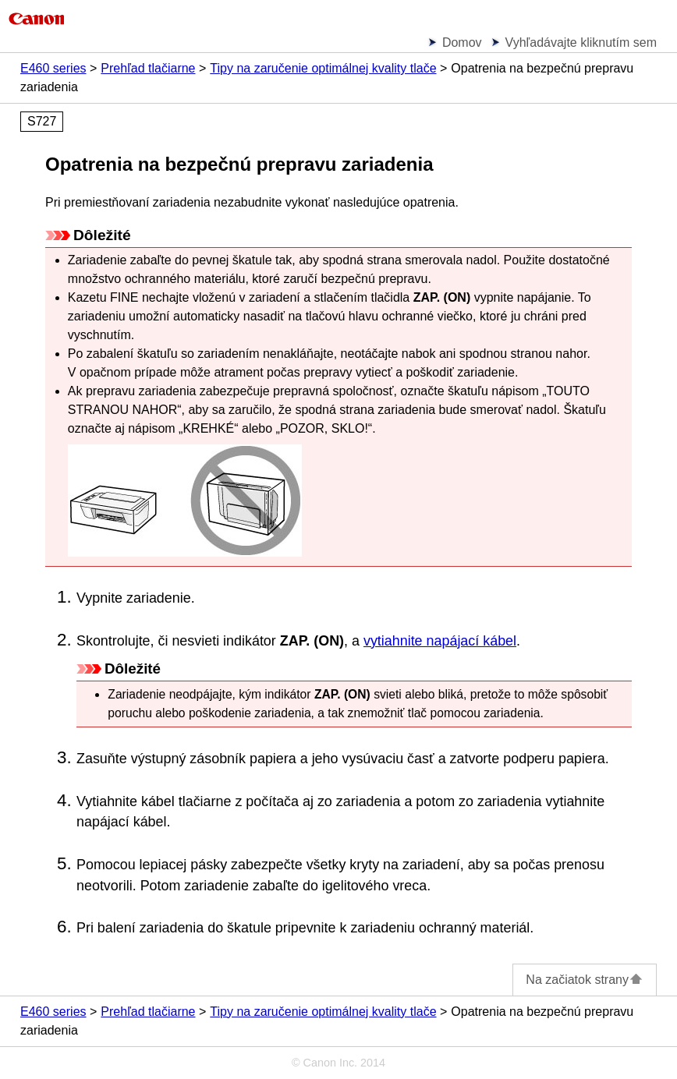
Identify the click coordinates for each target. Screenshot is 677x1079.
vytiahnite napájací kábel (439, 641)
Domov (462, 42)
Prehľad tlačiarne (148, 68)
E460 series (53, 68)
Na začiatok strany (584, 979)
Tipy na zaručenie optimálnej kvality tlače (323, 68)
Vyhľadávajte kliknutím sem (581, 42)
